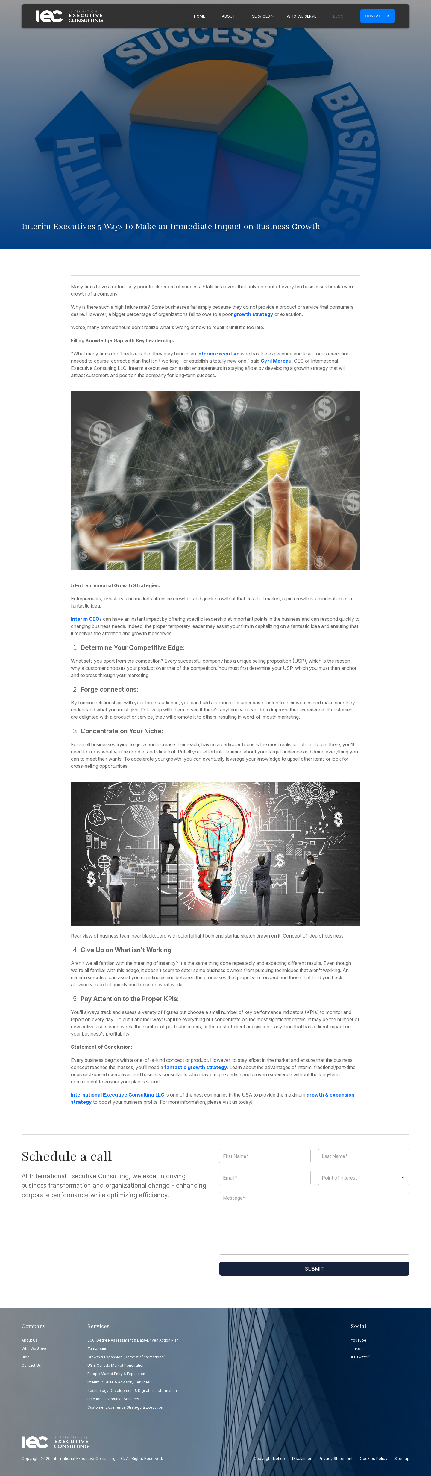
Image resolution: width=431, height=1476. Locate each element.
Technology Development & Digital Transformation (132, 1390)
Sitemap (401, 1458)
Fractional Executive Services (113, 1399)
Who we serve (301, 16)
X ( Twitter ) (361, 1357)
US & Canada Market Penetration (116, 1365)
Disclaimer (302, 1458)
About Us (30, 1340)
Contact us (378, 15)
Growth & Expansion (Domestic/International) (126, 1357)
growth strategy (253, 314)
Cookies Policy (373, 1458)
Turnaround (97, 1348)
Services (261, 16)
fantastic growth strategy (195, 1067)
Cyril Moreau (276, 361)
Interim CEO (85, 619)
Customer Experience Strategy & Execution (125, 1407)
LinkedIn (358, 1348)
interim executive (218, 354)
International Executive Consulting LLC (117, 1095)
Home (199, 16)
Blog (338, 16)
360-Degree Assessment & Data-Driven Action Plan (133, 1340)
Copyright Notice (269, 1458)
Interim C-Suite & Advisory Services (118, 1382)
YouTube (358, 1340)
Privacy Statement (336, 1458)
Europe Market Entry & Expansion (116, 1373)
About (228, 16)
